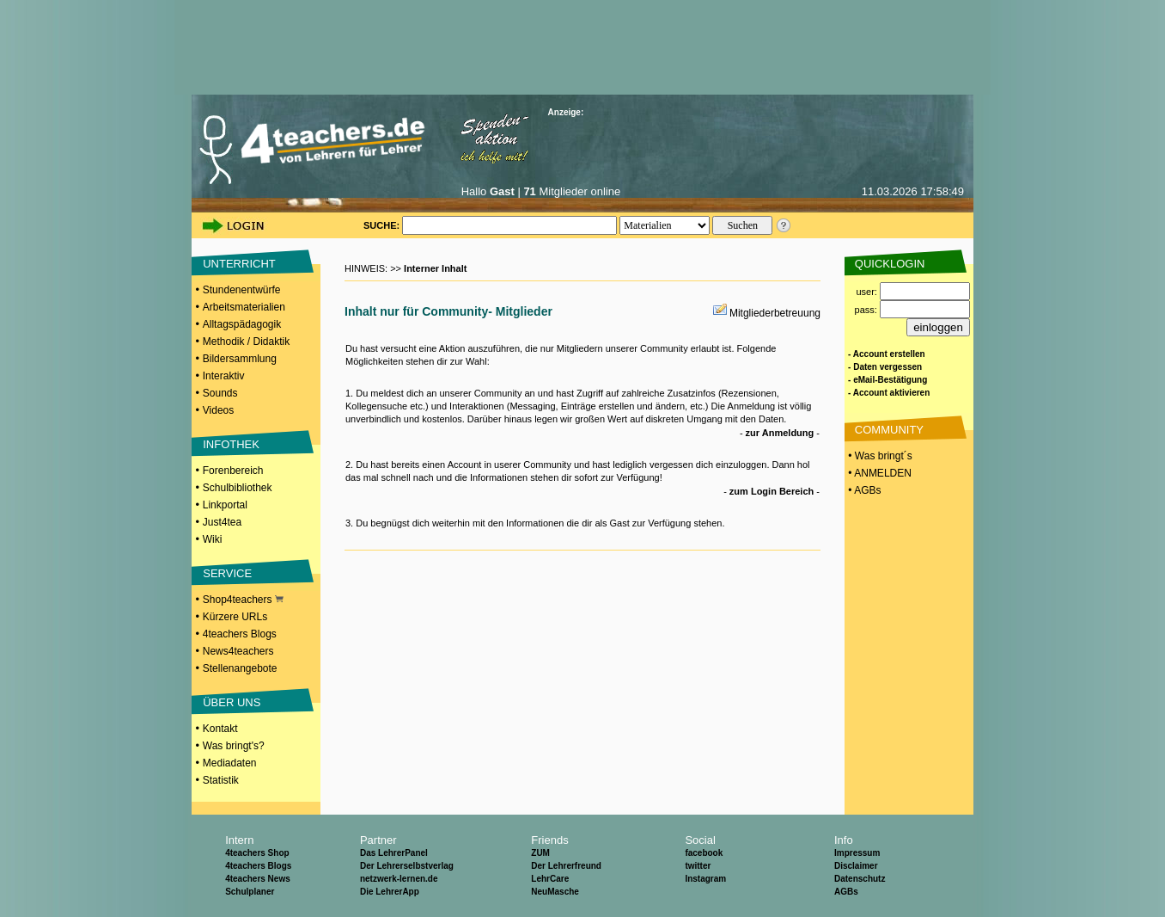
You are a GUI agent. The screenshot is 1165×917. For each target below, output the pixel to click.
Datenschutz (859, 878)
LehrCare (550, 878)
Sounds (220, 393)
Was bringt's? (234, 746)
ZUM (540, 853)
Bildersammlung (240, 359)
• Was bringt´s (878, 456)
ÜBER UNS (231, 702)
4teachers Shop (257, 853)
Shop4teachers (243, 600)
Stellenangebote (240, 668)
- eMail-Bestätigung (887, 380)
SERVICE (227, 573)
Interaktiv (224, 376)
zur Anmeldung (780, 433)
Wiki (213, 539)
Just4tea (222, 522)
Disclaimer (856, 866)
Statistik (221, 780)
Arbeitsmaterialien (244, 307)
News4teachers (238, 651)
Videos (218, 410)
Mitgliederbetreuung (774, 313)
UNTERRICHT (239, 263)
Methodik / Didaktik (246, 341)
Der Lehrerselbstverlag (407, 866)
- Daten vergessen (885, 367)
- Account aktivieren (889, 392)
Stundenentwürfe (242, 290)
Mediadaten (230, 763)
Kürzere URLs (235, 617)
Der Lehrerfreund (566, 866)
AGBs (846, 891)
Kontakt (220, 729)
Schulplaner (249, 891)
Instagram (705, 878)
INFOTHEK (231, 444)
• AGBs (863, 490)
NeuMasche (555, 891)
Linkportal (225, 505)
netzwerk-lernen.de (399, 878)
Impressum (857, 853)
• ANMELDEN (878, 473)
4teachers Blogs (240, 634)
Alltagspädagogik (242, 324)
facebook (704, 853)
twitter (698, 866)
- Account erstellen (886, 354)
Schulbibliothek (237, 488)
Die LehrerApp (389, 891)
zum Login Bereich (771, 491)
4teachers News (257, 878)
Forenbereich (233, 471)
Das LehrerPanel (394, 853)
